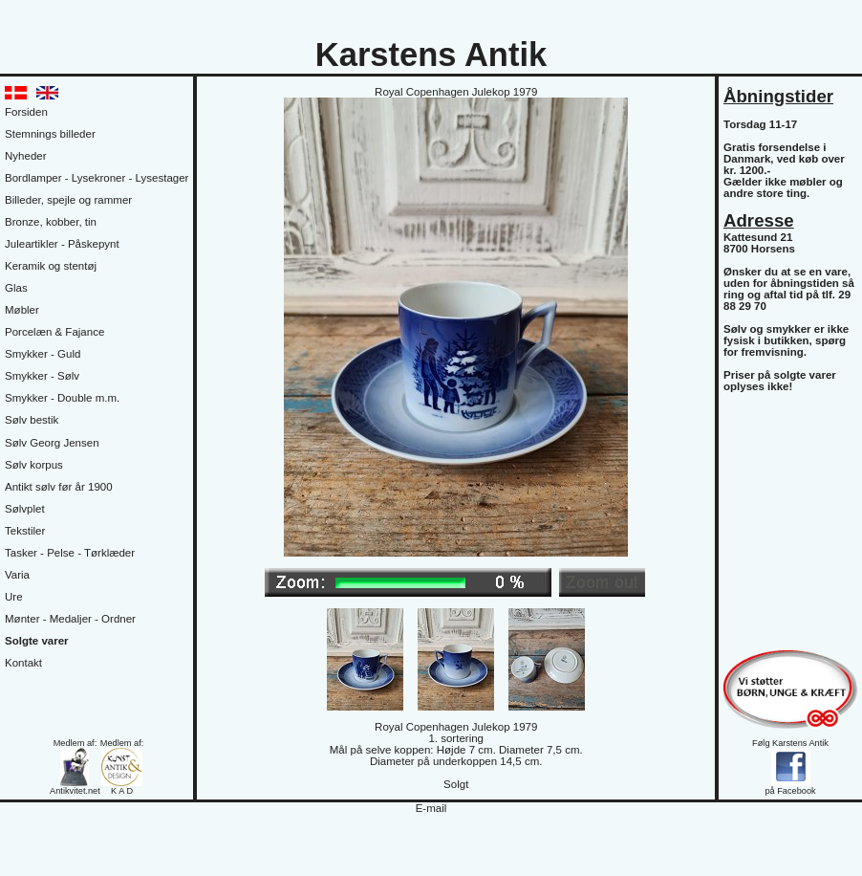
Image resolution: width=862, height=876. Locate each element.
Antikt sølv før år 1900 (59, 487)
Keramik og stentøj (51, 266)
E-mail (431, 808)
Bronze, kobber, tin (51, 222)
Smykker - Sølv (42, 376)
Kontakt (23, 662)
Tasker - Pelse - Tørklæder (70, 552)
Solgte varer (37, 640)
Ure (14, 596)
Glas (16, 288)
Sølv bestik (31, 420)
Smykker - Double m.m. (62, 398)
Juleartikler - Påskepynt (62, 244)
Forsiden (26, 112)
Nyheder (26, 156)
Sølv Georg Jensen (52, 443)
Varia (17, 574)
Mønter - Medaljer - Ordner (70, 618)
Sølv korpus (34, 465)
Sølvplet (25, 509)
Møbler (22, 310)
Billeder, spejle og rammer (68, 200)
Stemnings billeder (50, 134)
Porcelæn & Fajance (54, 332)
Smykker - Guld (42, 354)
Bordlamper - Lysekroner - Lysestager (96, 178)
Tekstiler (25, 531)
